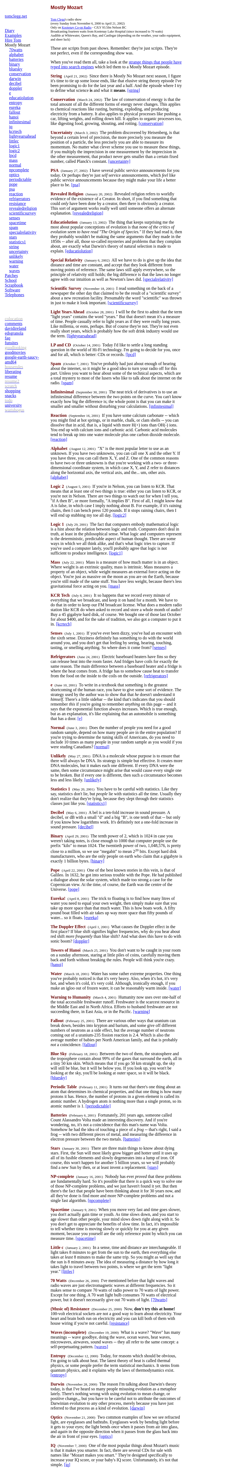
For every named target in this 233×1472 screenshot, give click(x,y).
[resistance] (119, 1323)
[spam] (67, 383)
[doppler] (81, 941)
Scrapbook (14, 285)
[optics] (105, 1436)
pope (13, 184)
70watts (15, 50)
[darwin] (137, 1408)
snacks (10, 395)
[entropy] (58, 1375)
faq (7, 338)
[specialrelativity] (158, 279)
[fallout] (89, 1044)
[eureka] (91, 917)
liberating (13, 371)
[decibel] (85, 827)
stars (13, 237)
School (11, 280)
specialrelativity (22, 232)
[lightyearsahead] (81, 336)
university (13, 405)
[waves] (101, 1346)
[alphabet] (59, 477)
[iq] (67, 1464)
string (14, 246)
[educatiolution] (78, 251)
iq (10, 126)
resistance (17, 203)
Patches (11, 275)
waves (14, 270)
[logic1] (116, 553)
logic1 (14, 146)
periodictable (20, 179)
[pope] (73, 889)
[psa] (75, 185)
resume (11, 376)
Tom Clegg (57, 19)
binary (14, 64)
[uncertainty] (119, 161)
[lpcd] (131, 354)
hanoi (14, 117)
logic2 (14, 150)
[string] (133, 90)
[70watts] (159, 1299)
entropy (15, 102)
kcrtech (15, 131)
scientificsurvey (22, 213)
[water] (175, 988)
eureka (15, 107)
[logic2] (120, 515)
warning (16, 261)
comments (13, 323)
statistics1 (17, 242)
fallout (14, 112)
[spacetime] (86, 1238)
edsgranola (14, 333)
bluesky (15, 69)
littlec (14, 141)
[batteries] (131, 1139)
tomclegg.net (16, 16)
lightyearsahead (22, 136)
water (14, 266)
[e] (79, 718)
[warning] (141, 1011)
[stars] (153, 1167)
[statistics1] (96, 803)
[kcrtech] (64, 624)
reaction (16, 194)
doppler (15, 88)
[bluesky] (58, 1077)
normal (15, 165)
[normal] (101, 747)
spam (13, 227)
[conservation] (151, 123)
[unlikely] (92, 780)
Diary (9, 30)
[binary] (97, 861)
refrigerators (19, 198)
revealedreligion (23, 208)
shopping (13, 391)
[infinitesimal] (161, 406)
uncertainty (18, 251)
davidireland (15, 328)
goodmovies (15, 352)
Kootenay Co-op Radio (76, 27)
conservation (20, 74)
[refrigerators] (156, 676)
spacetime (17, 222)
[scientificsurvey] (123, 302)
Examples (13, 35)
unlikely (16, 256)
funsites (11, 343)
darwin (15, 78)
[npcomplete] (99, 1200)
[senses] (160, 647)
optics (14, 174)
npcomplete (19, 170)
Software (12, 290)
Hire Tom (13, 40)
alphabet (16, 54)
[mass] (114, 586)
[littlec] (68, 1271)
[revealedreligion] (88, 213)
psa (12, 189)
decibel (15, 83)
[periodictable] (97, 1106)
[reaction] (58, 439)
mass (13, 160)
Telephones (14, 294)
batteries (16, 59)
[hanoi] (56, 964)
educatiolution (21, 98)
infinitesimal (20, 122)
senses (14, 218)
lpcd (13, 155)
